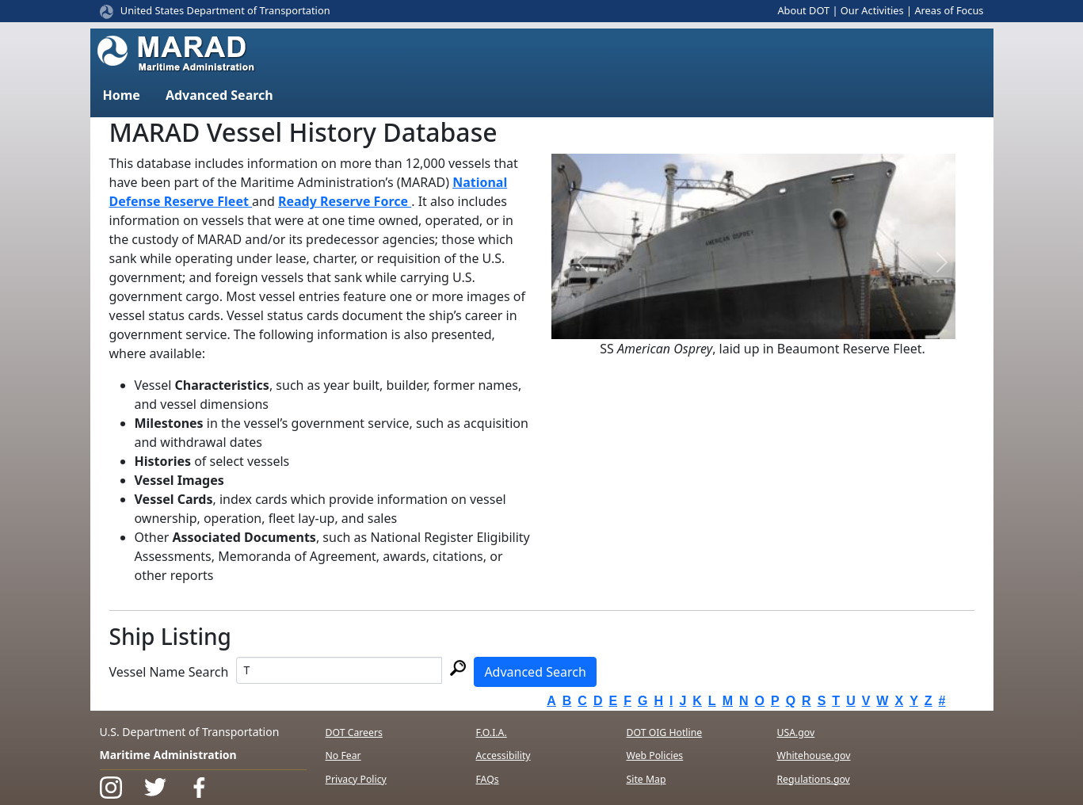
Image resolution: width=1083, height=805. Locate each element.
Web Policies (655, 755)
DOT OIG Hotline (665, 732)
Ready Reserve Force (344, 201)
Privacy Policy (356, 779)
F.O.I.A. (491, 732)
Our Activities (872, 10)
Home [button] (121, 95)
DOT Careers (354, 732)
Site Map (646, 779)
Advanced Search (534, 672)
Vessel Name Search (169, 672)
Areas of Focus (948, 10)
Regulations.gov (813, 779)
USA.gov (796, 732)
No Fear (343, 755)
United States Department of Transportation (225, 10)
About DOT (803, 10)
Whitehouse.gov (814, 755)
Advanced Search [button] (219, 95)
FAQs (487, 779)
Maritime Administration (168, 754)
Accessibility (503, 755)
